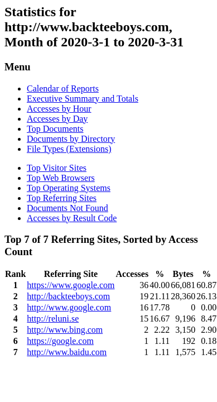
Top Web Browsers (61, 178)
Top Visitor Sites (56, 168)
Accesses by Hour (59, 108)
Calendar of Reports (63, 88)
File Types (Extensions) (69, 149)
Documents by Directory (71, 138)
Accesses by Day (57, 118)
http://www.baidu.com (67, 352)
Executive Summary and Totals (82, 98)
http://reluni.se (53, 318)
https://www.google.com (70, 285)
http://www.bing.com (65, 329)
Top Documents (55, 128)
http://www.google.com (69, 307)
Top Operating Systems (68, 188)
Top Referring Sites (62, 198)
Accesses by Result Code (72, 218)
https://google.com (60, 341)
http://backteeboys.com (68, 296)
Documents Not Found (67, 208)
